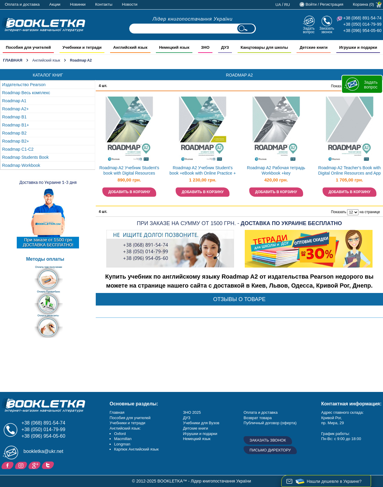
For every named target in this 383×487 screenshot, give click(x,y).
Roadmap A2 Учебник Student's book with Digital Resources (129, 170)
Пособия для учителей (130, 418)
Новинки (78, 4)
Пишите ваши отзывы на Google (35, 465)
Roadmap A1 (14, 100)
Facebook (8, 465)
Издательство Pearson (23, 84)
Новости (130, 4)
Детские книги (195, 428)
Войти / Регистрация (324, 4)
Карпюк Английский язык (136, 449)
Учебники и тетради (127, 423)
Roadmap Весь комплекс (26, 92)
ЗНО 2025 (192, 412)
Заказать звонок (326, 30)
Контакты (104, 4)
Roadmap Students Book (25, 157)
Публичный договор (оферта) (270, 423)
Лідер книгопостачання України (193, 19)
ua (278, 4)
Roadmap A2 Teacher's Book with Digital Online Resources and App (349, 170)
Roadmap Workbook (21, 165)
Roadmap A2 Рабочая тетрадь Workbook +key (276, 170)
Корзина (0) (363, 4)
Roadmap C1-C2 (18, 149)
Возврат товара (258, 418)
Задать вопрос (308, 30)
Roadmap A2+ (15, 108)
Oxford (120, 433)
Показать (338, 86)
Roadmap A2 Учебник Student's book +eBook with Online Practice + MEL (202, 171)
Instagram (21, 465)
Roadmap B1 (14, 117)
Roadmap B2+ (15, 141)
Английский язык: (125, 428)
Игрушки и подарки (200, 433)
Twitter (48, 465)
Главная (12, 60)
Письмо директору (270, 450)
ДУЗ (186, 418)
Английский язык (46, 60)
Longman (122, 444)
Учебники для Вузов (201, 423)
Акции (54, 4)
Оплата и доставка (22, 4)
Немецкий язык (196, 438)
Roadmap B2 (14, 133)
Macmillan (123, 438)
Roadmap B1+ (15, 125)
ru (287, 4)
